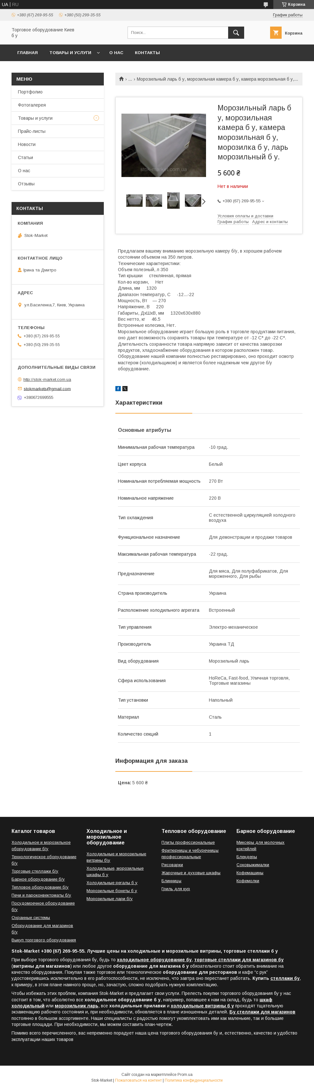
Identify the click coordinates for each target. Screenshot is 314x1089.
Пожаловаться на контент (138, 1080)
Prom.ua (185, 1074)
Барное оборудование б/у (38, 879)
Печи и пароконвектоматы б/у (41, 895)
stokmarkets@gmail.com (47, 388)
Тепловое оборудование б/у (40, 887)
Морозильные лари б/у (110, 898)
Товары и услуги (70, 52)
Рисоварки (172, 864)
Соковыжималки (252, 864)
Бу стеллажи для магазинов (262, 1011)
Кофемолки (247, 880)
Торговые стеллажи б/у (35, 871)
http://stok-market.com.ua (47, 379)
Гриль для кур (175, 888)
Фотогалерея (32, 105)
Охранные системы (31, 917)
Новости (27, 144)
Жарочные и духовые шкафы (190, 872)
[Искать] (236, 33)
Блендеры (246, 856)
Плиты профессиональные (188, 842)
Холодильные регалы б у (112, 882)
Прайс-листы (31, 131)
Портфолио (30, 91)
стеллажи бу (285, 978)
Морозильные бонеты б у (112, 890)
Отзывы (26, 183)
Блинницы (171, 880)
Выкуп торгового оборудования (44, 940)
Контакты (147, 52)
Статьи (25, 157)
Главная (27, 52)
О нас (116, 52)
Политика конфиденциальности (194, 1080)
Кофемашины (249, 872)
